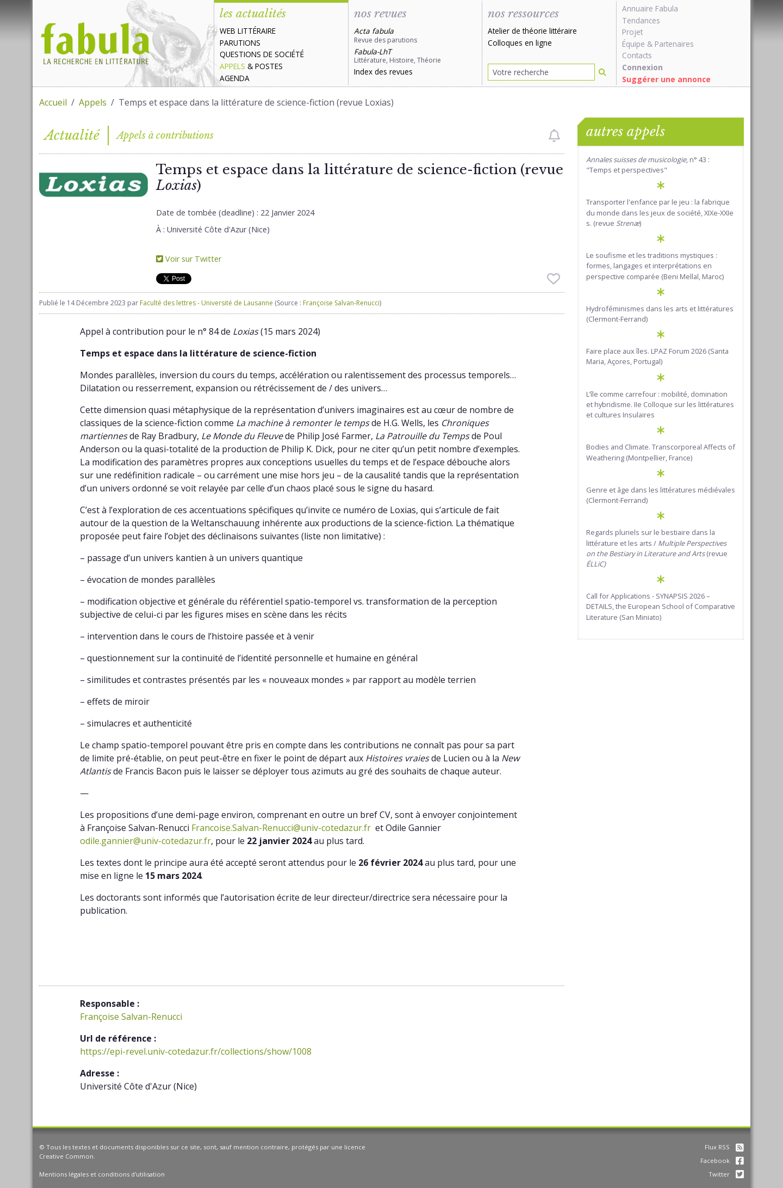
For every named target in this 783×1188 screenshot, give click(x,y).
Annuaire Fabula (650, 8)
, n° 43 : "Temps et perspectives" (648, 165)
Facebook (722, 1160)
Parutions (240, 43)
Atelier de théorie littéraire (532, 31)
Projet (632, 32)
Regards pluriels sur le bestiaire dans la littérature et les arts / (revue (657, 548)
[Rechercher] (602, 72)
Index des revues (383, 71)
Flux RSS (724, 1147)
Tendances (641, 20)
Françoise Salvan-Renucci (341, 302)
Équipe (633, 44)
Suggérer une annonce (666, 79)
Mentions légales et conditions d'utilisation (102, 1174)
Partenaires (674, 44)
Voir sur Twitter (188, 259)
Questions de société (262, 54)
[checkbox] (554, 135)
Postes (269, 66)
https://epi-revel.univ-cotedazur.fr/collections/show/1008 (196, 1051)
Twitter (726, 1174)
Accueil (53, 102)
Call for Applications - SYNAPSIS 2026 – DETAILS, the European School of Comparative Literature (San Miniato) (660, 606)
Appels (232, 66)
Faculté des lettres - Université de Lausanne (206, 302)
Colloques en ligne (520, 43)
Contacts (637, 55)
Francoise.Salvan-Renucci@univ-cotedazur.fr (281, 828)
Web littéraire (248, 31)
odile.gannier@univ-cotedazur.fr (145, 841)
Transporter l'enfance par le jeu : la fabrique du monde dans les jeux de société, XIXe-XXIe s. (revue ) (660, 212)
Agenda (235, 78)
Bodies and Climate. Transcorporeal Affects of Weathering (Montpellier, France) (660, 452)
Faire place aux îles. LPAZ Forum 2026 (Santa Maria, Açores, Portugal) (657, 356)
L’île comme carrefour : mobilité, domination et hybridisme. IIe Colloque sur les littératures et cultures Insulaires (660, 404)
